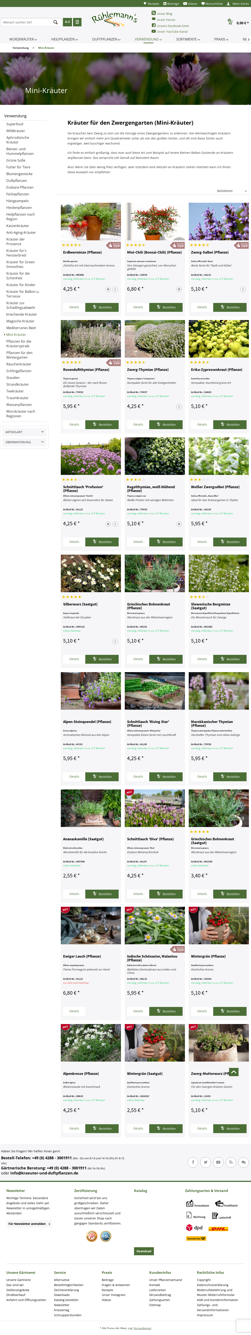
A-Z (67, 22)
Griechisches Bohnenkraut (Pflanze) (148, 606)
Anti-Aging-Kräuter (21, 232)
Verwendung (15, 115)
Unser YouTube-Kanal (170, 31)
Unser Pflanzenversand (165, 1280)
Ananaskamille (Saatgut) (83, 839)
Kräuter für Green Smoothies (20, 264)
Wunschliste (212, 4)
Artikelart (13, 432)
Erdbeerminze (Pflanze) (82, 252)
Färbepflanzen (17, 194)
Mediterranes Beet (21, 328)
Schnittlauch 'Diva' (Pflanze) (150, 839)
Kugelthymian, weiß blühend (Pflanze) (151, 489)
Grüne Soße (15, 160)
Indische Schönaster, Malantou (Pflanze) (152, 958)
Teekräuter (15, 391)
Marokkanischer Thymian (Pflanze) (212, 724)
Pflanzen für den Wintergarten (19, 355)
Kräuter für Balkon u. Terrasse (22, 294)
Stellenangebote (17, 1290)
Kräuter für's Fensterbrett (16, 253)
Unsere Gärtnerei (18, 1280)
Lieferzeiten (157, 1290)
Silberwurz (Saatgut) (80, 604)
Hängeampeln (17, 201)
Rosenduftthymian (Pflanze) (86, 370)
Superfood (14, 124)
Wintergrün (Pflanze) (208, 956)
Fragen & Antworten (116, 1285)
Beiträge (171, 4)
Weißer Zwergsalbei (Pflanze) (215, 487)
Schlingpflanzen (18, 371)
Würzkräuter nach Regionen (20, 413)
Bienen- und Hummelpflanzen (20, 151)
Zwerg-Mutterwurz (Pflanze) (214, 1074)
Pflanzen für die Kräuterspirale (18, 343)
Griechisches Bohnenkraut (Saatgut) (212, 841)
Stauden (13, 377)
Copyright (204, 1280)
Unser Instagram (113, 1295)
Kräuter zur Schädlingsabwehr (20, 305)
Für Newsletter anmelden (29, 1224)
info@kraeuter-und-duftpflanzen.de (44, 1173)
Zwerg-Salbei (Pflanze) (210, 252)
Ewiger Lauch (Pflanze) (82, 956)
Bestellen (102, 306)
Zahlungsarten (159, 1300)
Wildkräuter (15, 130)
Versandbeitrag (160, 1295)
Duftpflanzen (16, 180)
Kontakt (154, 1285)
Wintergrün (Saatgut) (145, 1074)
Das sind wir (15, 1285)
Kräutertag (61, 1310)
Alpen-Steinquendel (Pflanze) (87, 722)
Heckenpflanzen (19, 207)
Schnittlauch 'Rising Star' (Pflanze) (148, 724)
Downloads (62, 1295)
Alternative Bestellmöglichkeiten (68, 1282)
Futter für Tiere (18, 167)
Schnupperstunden (67, 1315)
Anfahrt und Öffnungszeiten (26, 1300)
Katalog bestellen (66, 1300)
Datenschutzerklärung (212, 1285)
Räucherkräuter (18, 364)
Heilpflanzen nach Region (20, 216)
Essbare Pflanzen (20, 187)
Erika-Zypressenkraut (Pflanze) (216, 370)
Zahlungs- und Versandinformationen (213, 1307)
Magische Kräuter (20, 321)
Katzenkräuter (17, 225)
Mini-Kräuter (16, 334)
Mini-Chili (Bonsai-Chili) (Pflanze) (154, 252)
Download (144, 1251)
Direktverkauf (15, 1295)
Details (74, 307)
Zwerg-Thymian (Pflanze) (148, 370)
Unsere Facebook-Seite (170, 25)
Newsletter (61, 1305)
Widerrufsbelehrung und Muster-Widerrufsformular (216, 1292)
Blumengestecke (19, 174)
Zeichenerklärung (66, 1290)
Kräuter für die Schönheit (18, 275)
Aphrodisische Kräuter (17, 140)
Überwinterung (18, 442)
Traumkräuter (17, 398)
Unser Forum (163, 19)
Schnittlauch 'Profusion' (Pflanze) (83, 489)
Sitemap (155, 1305)
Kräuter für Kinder (20, 284)
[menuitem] (151, 3)
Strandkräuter (17, 384)
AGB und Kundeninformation (217, 1300)
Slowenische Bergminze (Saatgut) (210, 606)
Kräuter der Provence (15, 241)
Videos (190, 4)
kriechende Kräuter (21, 314)
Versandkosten (142, 1328)
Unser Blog (162, 13)
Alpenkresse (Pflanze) (81, 1074)
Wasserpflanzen (19, 404)
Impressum (205, 1315)
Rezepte (151, 3)
